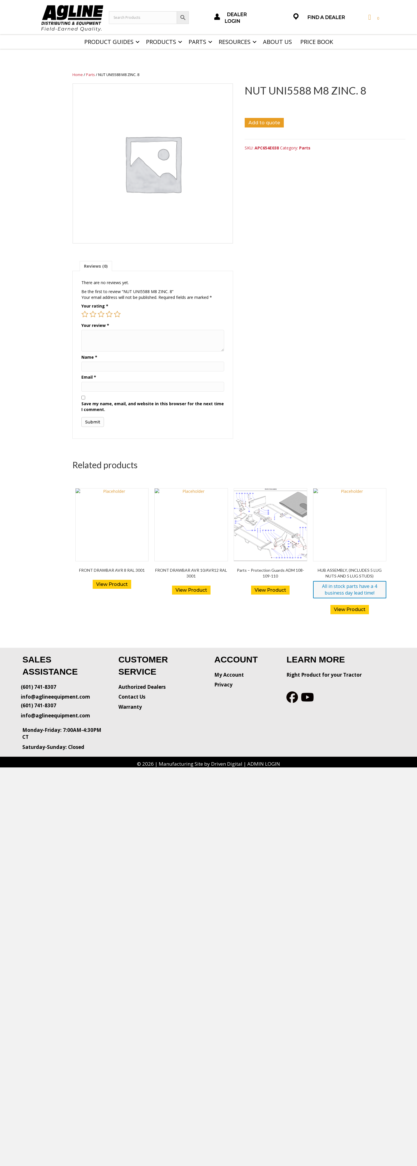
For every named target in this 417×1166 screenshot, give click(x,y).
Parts (197, 42)
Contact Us (131, 696)
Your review (95, 325)
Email (88, 377)
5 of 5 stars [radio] (117, 314)
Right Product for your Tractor (324, 674)
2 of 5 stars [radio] (92, 314)
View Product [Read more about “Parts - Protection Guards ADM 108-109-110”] (270, 590)
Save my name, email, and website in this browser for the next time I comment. (152, 406)
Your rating (94, 306)
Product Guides (108, 42)
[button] (137, 42)
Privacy (223, 684)
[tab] (96, 266)
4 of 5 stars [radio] (109, 314)
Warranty (130, 707)
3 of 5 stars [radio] (101, 314)
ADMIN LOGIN (263, 763)
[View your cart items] (373, 17)
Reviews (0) (96, 266)
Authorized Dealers (142, 687)
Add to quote (264, 122)
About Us (277, 42)
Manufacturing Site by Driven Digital (200, 763)
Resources (234, 42)
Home (77, 74)
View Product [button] (349, 609)
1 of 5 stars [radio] (84, 314)
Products (161, 42)
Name (89, 357)
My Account (229, 674)
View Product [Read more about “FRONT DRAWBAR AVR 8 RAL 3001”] (112, 584)
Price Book (316, 42)
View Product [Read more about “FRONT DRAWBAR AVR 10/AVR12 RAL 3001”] (191, 590)
